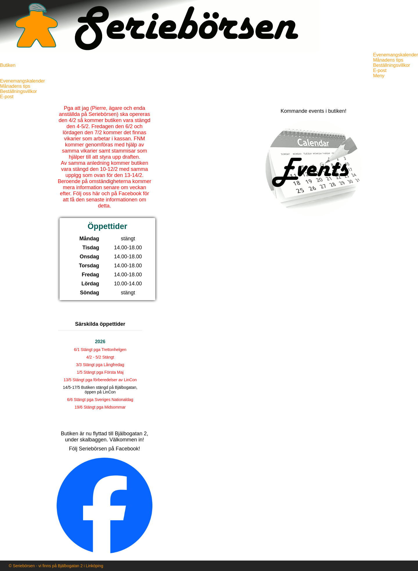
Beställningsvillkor (391, 65)
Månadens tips (388, 60)
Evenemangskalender (395, 54)
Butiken (7, 65)
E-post (379, 70)
